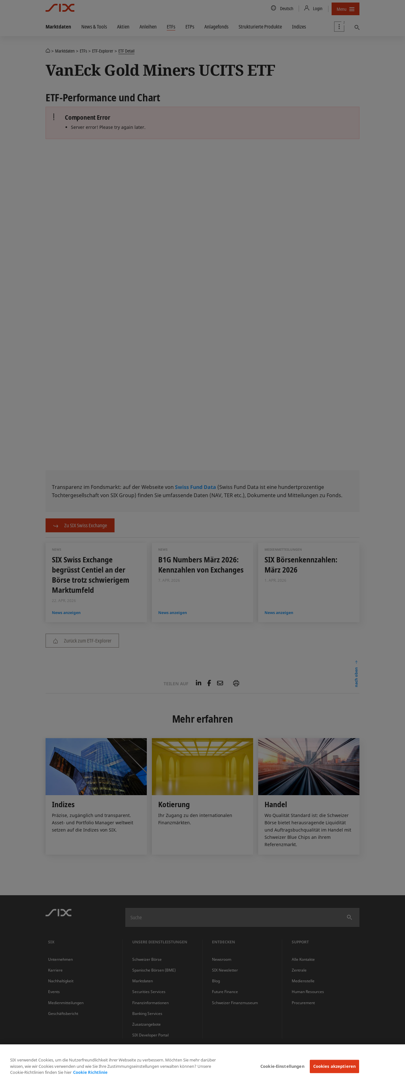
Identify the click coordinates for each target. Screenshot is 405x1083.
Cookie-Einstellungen (282, 1066)
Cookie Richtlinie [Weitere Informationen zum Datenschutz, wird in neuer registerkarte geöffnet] (90, 1072)
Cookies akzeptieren (334, 1066)
